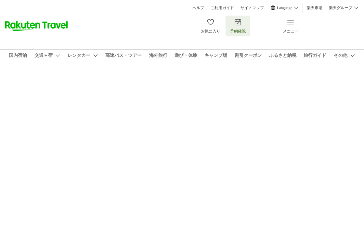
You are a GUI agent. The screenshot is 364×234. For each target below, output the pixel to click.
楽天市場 (314, 8)
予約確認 (238, 25)
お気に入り (210, 25)
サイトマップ (252, 8)
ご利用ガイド (222, 8)
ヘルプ (198, 8)
